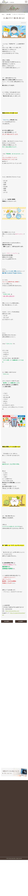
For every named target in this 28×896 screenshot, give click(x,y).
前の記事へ (7, 621)
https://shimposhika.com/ (12, 611)
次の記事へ (21, 621)
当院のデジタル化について (14, 772)
